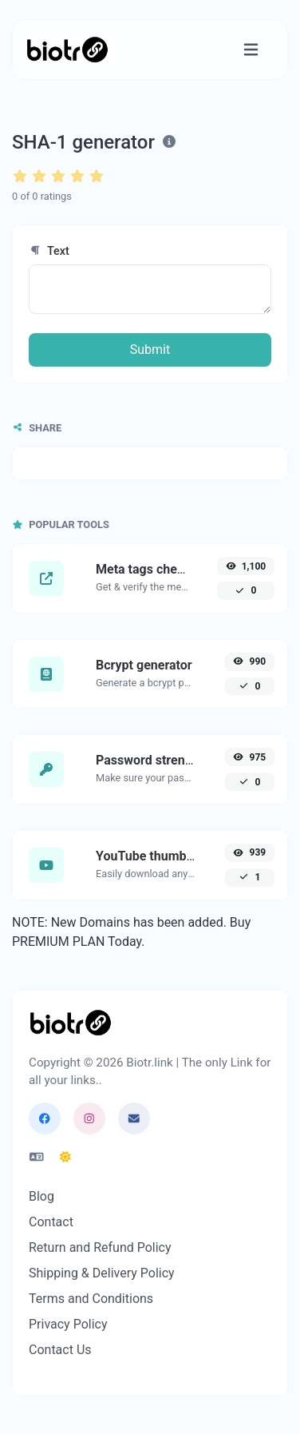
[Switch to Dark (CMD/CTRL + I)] (65, 1157)
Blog (41, 1196)
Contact (51, 1221)
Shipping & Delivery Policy (102, 1273)
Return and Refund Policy (100, 1247)
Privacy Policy (68, 1324)
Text (49, 251)
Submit (150, 349)
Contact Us (60, 1349)
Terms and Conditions (91, 1298)
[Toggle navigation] (250, 50)
